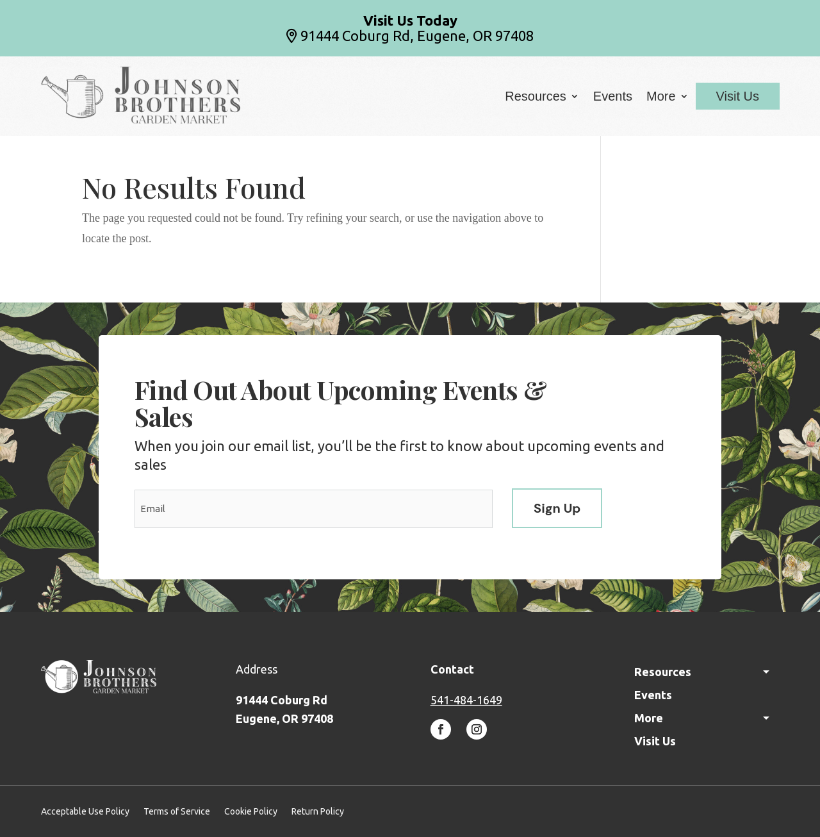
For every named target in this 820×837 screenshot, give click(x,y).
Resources (535, 97)
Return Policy (317, 811)
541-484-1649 (466, 699)
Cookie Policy (250, 811)
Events (612, 97)
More (661, 97)
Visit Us (737, 96)
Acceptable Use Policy (85, 811)
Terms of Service (177, 811)
